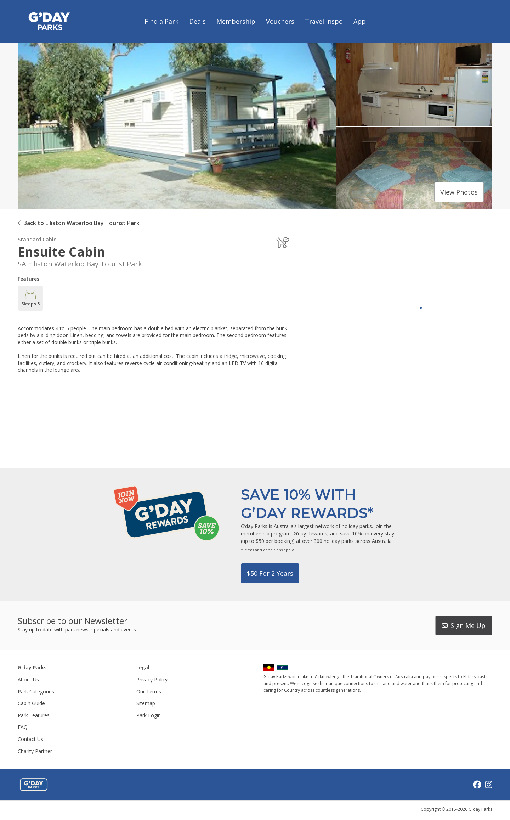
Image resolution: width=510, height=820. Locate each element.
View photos (459, 192)
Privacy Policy (152, 679)
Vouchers (280, 21)
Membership (235, 21)
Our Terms (148, 691)
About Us (28, 679)
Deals (197, 21)
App (359, 21)
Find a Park (161, 21)
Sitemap (145, 703)
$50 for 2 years (270, 573)
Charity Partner (35, 751)
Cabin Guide (31, 703)
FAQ (23, 727)
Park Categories (36, 691)
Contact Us (30, 739)
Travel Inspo (324, 21)
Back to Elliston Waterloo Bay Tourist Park (81, 223)
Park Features (34, 715)
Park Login (148, 715)
